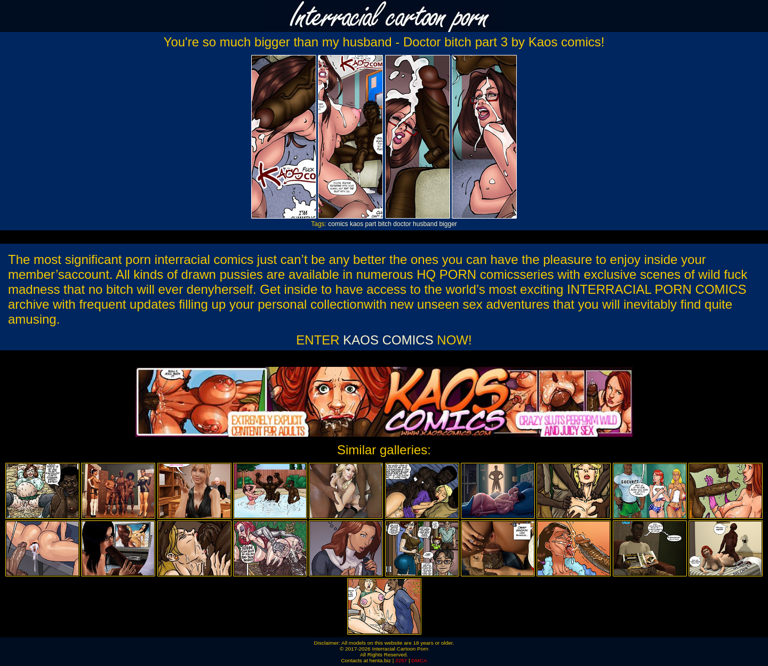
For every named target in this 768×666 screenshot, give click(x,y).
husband (425, 224)
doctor (402, 224)
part (371, 224)
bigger (448, 224)
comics (338, 224)
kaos (356, 224)
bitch (384, 224)
